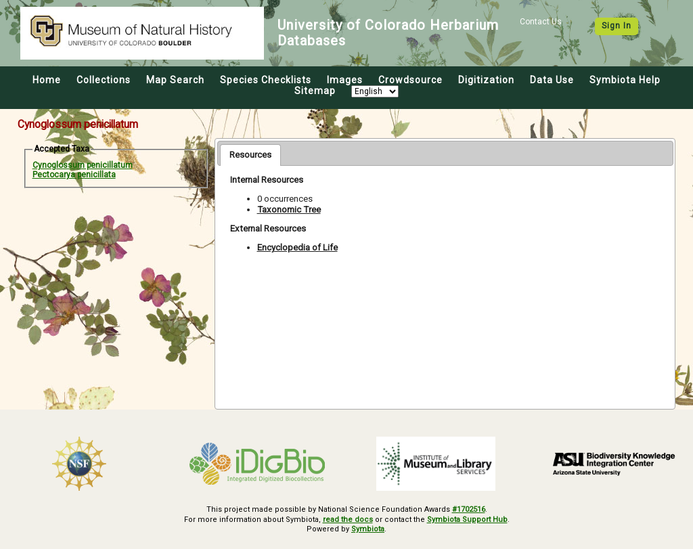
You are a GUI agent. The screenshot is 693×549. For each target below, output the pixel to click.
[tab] (250, 155)
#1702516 (468, 509)
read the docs (348, 519)
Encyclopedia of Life (297, 247)
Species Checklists (265, 79)
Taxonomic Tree (289, 209)
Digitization (486, 79)
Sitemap (315, 90)
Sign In (616, 25)
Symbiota (367, 529)
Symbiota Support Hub (467, 519)
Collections (103, 79)
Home (46, 79)
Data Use (552, 79)
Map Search (175, 79)
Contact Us (541, 21)
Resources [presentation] (250, 155)
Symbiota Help (625, 79)
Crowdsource (410, 79)
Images (345, 79)
